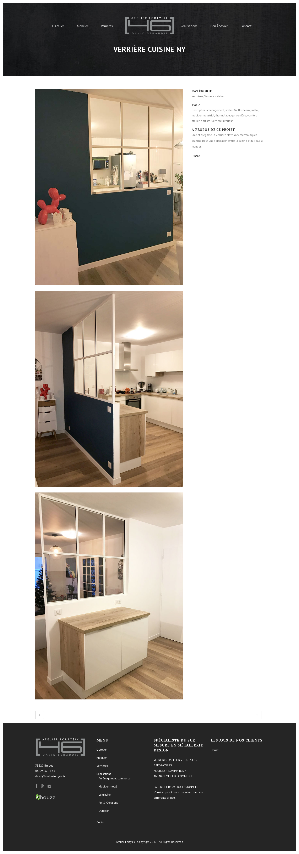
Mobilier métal (108, 786)
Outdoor (104, 811)
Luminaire (105, 794)
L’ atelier (102, 749)
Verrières (102, 766)
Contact (101, 822)
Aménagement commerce (115, 778)
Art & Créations (108, 802)
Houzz (215, 750)
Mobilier (102, 758)
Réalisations (104, 774)
